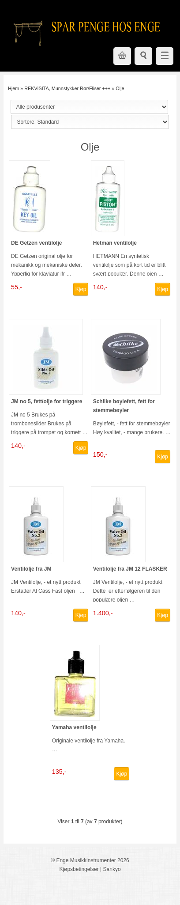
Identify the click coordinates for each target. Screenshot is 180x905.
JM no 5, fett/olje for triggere (46, 401)
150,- (100, 454)
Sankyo (112, 869)
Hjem (13, 88)
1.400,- (103, 613)
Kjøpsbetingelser (78, 869)
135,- (59, 771)
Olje (120, 88)
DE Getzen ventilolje (36, 243)
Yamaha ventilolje (74, 727)
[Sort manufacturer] (89, 107)
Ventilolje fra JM (31, 569)
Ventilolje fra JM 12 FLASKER (130, 569)
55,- (16, 287)
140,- (100, 287)
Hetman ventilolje (115, 243)
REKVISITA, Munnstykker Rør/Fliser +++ (67, 88)
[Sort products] (90, 122)
